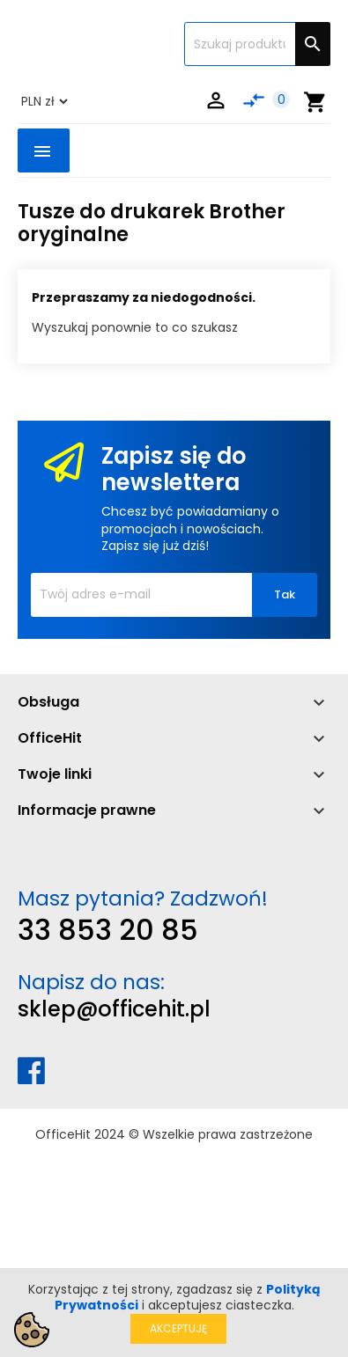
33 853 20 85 (108, 930)
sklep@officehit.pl (114, 1008)
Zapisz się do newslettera (174, 469)
